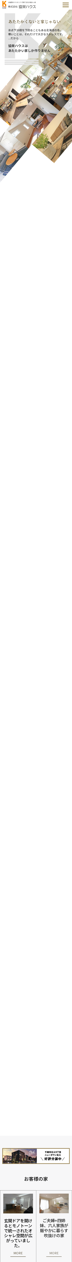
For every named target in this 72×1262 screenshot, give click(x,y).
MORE (18, 1253)
